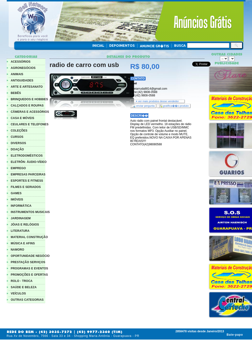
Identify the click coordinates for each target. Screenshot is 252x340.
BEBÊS (16, 93)
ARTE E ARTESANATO (27, 86)
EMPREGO (18, 168)
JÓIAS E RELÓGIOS (25, 224)
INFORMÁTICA (21, 205)
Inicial (98, 45)
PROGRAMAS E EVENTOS (29, 268)
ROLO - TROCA (22, 281)
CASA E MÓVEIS (22, 118)
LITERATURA (20, 231)
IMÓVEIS (17, 199)
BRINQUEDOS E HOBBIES (29, 99)
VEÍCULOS (18, 293)
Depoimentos (122, 45)
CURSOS (17, 137)
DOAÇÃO (17, 149)
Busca (180, 45)
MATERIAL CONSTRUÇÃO (29, 237)
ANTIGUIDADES (22, 80)
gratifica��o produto (176, 105)
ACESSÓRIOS (21, 61)
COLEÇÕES (19, 130)
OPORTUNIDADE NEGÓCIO (30, 256)
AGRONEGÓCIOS (23, 68)
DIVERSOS (18, 143)
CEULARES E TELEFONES (30, 124)
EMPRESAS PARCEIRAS (28, 174)
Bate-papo (235, 334)
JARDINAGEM (21, 218)
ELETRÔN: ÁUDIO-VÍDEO (29, 162)
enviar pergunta (145, 105)
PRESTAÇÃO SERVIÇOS (28, 262)
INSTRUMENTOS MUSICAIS (30, 212)
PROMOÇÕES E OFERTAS (29, 274)
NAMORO (17, 249)
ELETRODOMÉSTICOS (27, 155)
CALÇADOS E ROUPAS (27, 105)
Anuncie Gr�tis (154, 46)
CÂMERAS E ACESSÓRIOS (30, 111)
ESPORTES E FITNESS (27, 180)
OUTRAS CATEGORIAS (27, 299)
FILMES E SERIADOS (26, 187)
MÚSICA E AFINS (23, 243)
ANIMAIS (17, 74)
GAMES (16, 193)
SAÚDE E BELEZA (24, 287)
